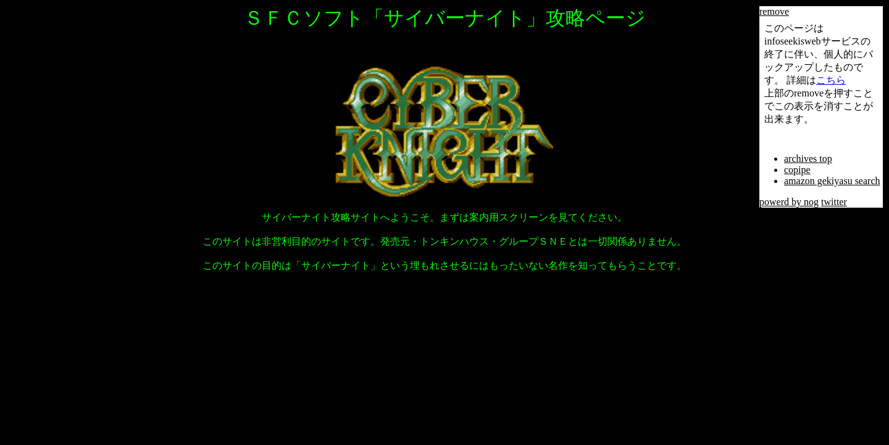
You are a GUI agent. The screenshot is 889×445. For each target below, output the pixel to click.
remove (774, 11)
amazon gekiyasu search (832, 181)
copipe (797, 169)
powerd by (781, 202)
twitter (834, 202)
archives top (808, 158)
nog (811, 202)
